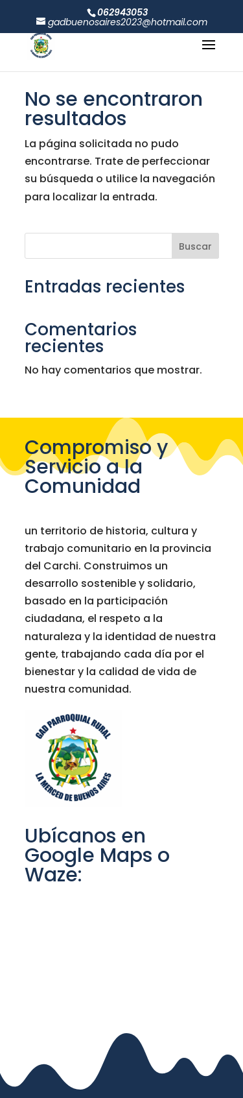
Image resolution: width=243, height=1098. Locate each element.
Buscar (195, 246)
